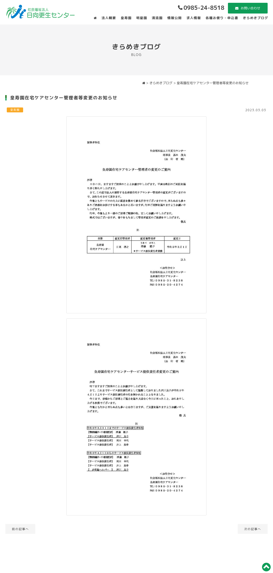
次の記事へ (252, 529)
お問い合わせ (250, 8)
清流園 (157, 18)
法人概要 (109, 18)
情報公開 (174, 18)
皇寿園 (126, 18)
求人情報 (194, 18)
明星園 (141, 18)
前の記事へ (20, 529)
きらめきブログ (255, 18)
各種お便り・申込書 (222, 18)
